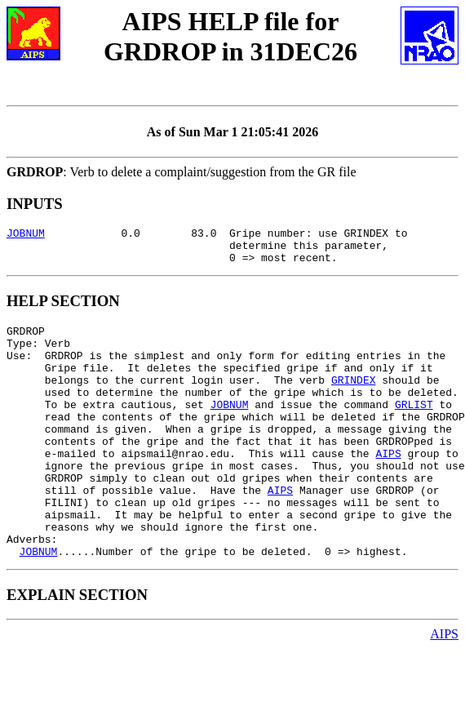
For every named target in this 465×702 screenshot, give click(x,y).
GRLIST (414, 428)
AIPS (388, 487)
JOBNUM (26, 235)
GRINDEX (353, 399)
